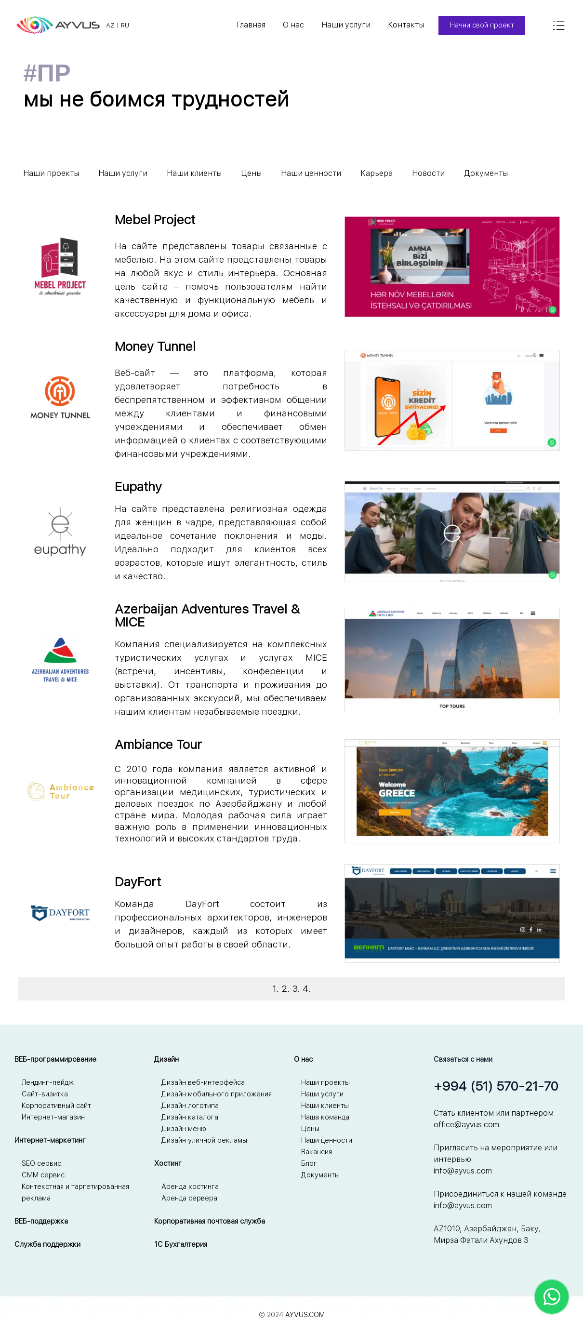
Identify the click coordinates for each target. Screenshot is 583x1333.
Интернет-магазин (53, 1117)
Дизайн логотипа (190, 1105)
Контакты (406, 24)
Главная (251, 24)
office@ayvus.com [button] (466, 1124)
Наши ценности (311, 173)
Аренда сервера (189, 1198)
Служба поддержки (47, 1244)
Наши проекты (51, 173)
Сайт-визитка (45, 1094)
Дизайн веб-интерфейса (203, 1082)
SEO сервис (41, 1163)
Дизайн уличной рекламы (204, 1140)
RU (125, 25)
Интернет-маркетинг (50, 1140)
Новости (428, 173)
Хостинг (168, 1163)
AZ (110, 25)
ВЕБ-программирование (55, 1059)
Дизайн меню (183, 1128)
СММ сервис (43, 1175)
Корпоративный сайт (56, 1105)
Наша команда (325, 1117)
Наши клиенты (194, 173)
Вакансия (316, 1151)
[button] (452, 216)
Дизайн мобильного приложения (216, 1094)
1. (275, 988)
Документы (486, 173)
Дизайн (166, 1059)
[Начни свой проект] (481, 25)
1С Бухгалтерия (180, 1244)
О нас (293, 24)
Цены (251, 173)
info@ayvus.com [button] (463, 1170)
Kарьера (376, 173)
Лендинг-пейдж (48, 1082)
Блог (309, 1163)
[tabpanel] (267, 25)
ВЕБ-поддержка (41, 1221)
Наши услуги (346, 24)
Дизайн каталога (189, 1117)
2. (285, 988)
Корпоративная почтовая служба (209, 1221)
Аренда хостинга (190, 1186)
